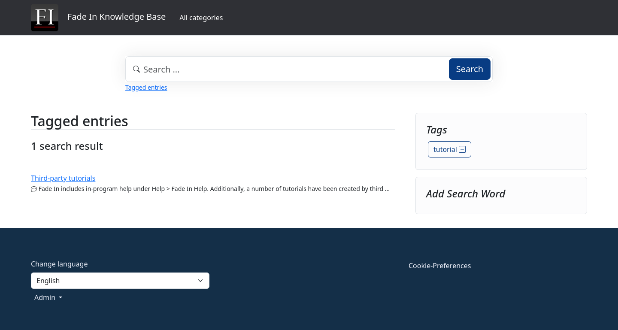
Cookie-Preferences (440, 265)
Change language (59, 264)
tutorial (449, 149)
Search (469, 69)
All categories (201, 17)
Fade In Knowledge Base (98, 17)
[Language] (120, 280)
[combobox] (309, 69)
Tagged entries (146, 87)
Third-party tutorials (63, 178)
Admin (45, 297)
